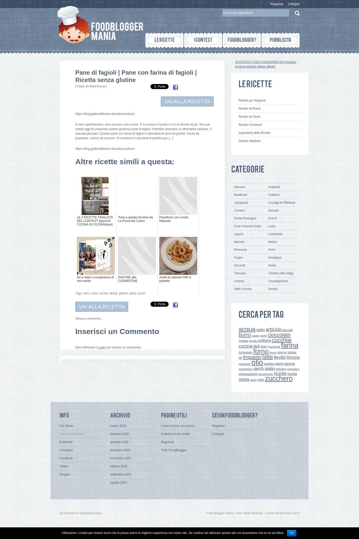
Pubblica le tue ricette (175, 434)
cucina (103, 293)
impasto (252, 357)
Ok (292, 533)
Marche (239, 242)
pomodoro (293, 368)
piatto (270, 368)
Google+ (65, 474)
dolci (264, 346)
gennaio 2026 (119, 442)
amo (86, 293)
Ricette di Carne (249, 116)
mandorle (245, 363)
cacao (255, 335)
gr (240, 357)
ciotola (243, 341)
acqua (247, 329)
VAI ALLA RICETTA (187, 101)
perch (259, 368)
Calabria (274, 195)
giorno (282, 352)
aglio (260, 329)
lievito (280, 357)
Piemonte (240, 250)
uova (244, 379)
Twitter (63, 466)
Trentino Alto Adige (281, 273)
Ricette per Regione (252, 100)
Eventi (272, 218)
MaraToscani (98, 86)
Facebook (274, 346)
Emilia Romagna (245, 218)
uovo (253, 380)
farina (113, 293)
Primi (271, 250)
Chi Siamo (66, 426)
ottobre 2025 (118, 466)
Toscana (239, 273)
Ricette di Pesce (250, 108)
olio (257, 362)
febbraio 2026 (119, 434)
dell (256, 346)
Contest (239, 210)
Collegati (294, 4)
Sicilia (272, 265)
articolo (274, 329)
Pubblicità (66, 442)
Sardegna (274, 257)
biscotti (287, 330)
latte (267, 357)
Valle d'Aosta (243, 289)
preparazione (248, 374)
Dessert (273, 210)
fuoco (273, 352)
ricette (280, 373)
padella (269, 364)
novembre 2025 (120, 458)
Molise (272, 242)
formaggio (245, 352)
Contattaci (66, 450)
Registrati (277, 4)
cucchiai (282, 340)
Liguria (238, 234)
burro (245, 335)
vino (261, 380)
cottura (264, 340)
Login (101, 347)
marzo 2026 (118, 426)
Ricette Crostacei (250, 125)
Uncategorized (278, 281)
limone (293, 357)
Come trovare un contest (177, 426)
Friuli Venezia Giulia (247, 226)
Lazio (272, 226)
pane (132, 293)
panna (289, 363)
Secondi (239, 265)
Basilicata (240, 195)
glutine (123, 293)
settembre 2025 (120, 474)
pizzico (281, 369)
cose (94, 293)
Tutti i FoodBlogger (174, 450)
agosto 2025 (118, 482)
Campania (241, 202)
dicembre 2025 (120, 450)
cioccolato (279, 335)
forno (261, 351)
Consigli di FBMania (281, 202)
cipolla (253, 340)
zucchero (279, 378)
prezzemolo (265, 374)
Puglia (238, 257)
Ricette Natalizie (250, 141)
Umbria (239, 281)
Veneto (273, 289)
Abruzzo (239, 187)
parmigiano (246, 368)
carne (263, 335)
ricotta (292, 374)
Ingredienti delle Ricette (254, 133)
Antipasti (274, 187)
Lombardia (275, 234)
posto (141, 293)
